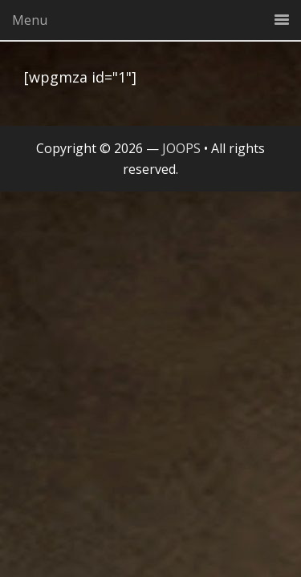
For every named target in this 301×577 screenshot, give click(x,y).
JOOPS (181, 148)
